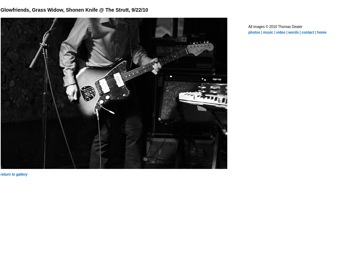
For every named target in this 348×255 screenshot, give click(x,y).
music (268, 32)
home (322, 32)
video (280, 32)
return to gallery (14, 174)
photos (254, 32)
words (293, 32)
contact (308, 32)
